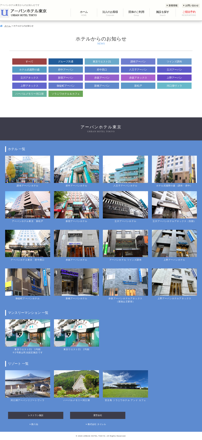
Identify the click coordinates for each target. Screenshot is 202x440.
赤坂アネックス (138, 77)
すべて (29, 61)
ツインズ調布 (174, 61)
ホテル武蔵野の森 (29, 69)
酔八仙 (34, 424)
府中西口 (102, 69)
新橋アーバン (102, 85)
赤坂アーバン (102, 77)
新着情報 (172, 5)
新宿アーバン (65, 77)
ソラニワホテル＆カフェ (66, 93)
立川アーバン (174, 69)
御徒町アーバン (66, 85)
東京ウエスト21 (102, 61)
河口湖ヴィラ (174, 85)
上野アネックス (29, 85)
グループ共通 (65, 61)
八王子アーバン (138, 69)
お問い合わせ (191, 5)
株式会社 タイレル (97, 424)
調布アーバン (138, 61)
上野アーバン (174, 77)
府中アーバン (65, 69)
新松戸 (138, 85)
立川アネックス (29, 77)
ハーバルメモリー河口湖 (29, 93)
